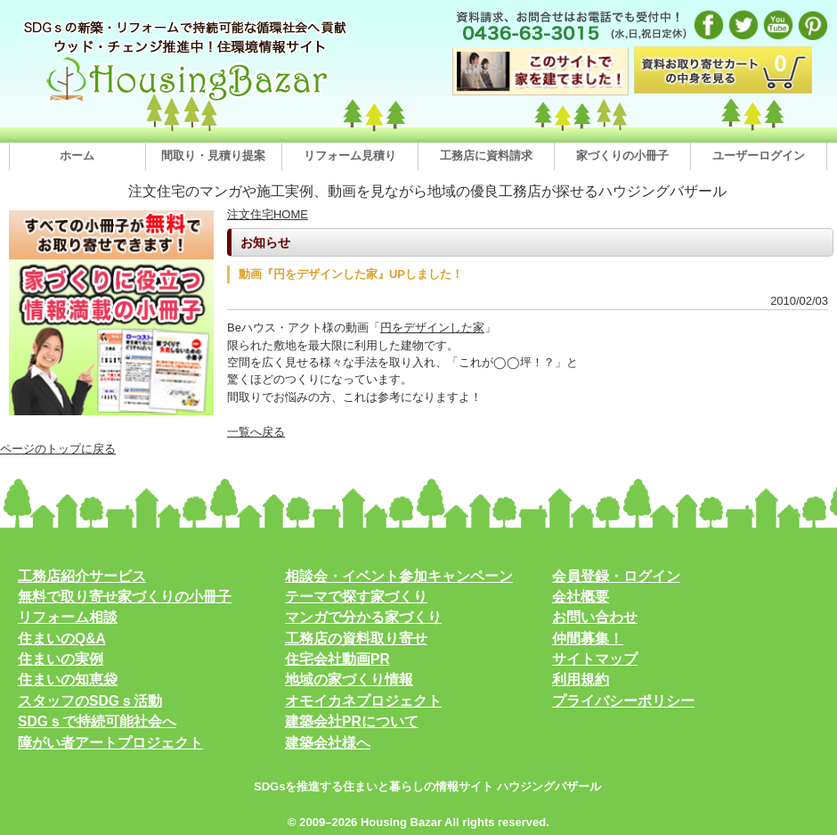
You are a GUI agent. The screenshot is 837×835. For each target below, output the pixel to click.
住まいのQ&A (62, 638)
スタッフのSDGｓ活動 (90, 700)
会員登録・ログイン (616, 576)
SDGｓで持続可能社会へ (97, 721)
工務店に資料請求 (486, 155)
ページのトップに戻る (58, 448)
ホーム (77, 155)
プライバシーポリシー (623, 700)
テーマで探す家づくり (356, 596)
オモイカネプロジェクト (363, 700)
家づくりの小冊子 (622, 155)
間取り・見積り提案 (213, 155)
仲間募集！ (587, 638)
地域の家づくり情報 (349, 679)
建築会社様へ (327, 742)
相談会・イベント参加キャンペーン (399, 576)
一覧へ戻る (256, 431)
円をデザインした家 (432, 327)
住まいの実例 (60, 659)
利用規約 (580, 679)
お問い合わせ (595, 617)
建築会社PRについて (351, 721)
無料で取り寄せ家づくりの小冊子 (125, 596)
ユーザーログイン (758, 155)
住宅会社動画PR (337, 659)
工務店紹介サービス (82, 576)
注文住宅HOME (267, 214)
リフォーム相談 (68, 617)
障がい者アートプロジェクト (110, 742)
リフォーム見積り (350, 155)
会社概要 (580, 596)
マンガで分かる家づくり (363, 617)
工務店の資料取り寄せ (356, 638)
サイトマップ (595, 659)
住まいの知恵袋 (68, 679)
